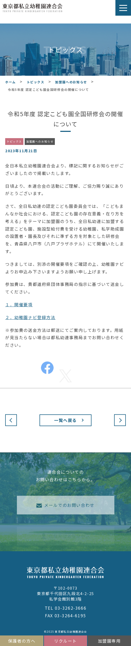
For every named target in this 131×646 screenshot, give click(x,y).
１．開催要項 (19, 304)
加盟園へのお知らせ (39, 141)
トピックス (14, 141)
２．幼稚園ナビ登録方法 (30, 317)
